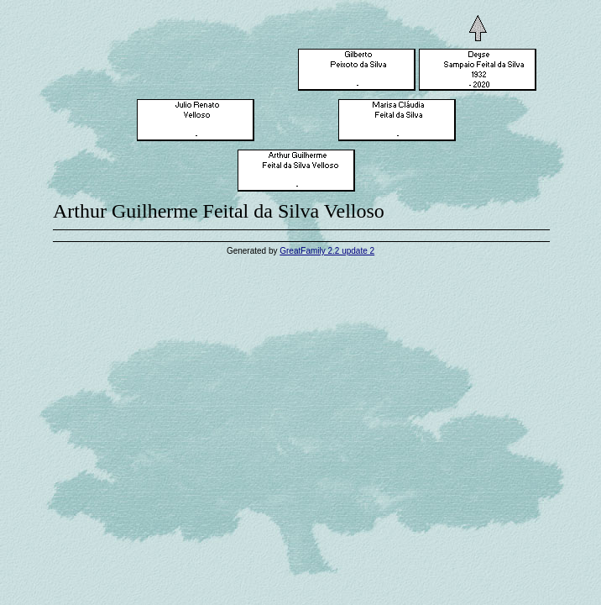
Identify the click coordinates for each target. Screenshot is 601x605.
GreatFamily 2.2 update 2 (327, 250)
